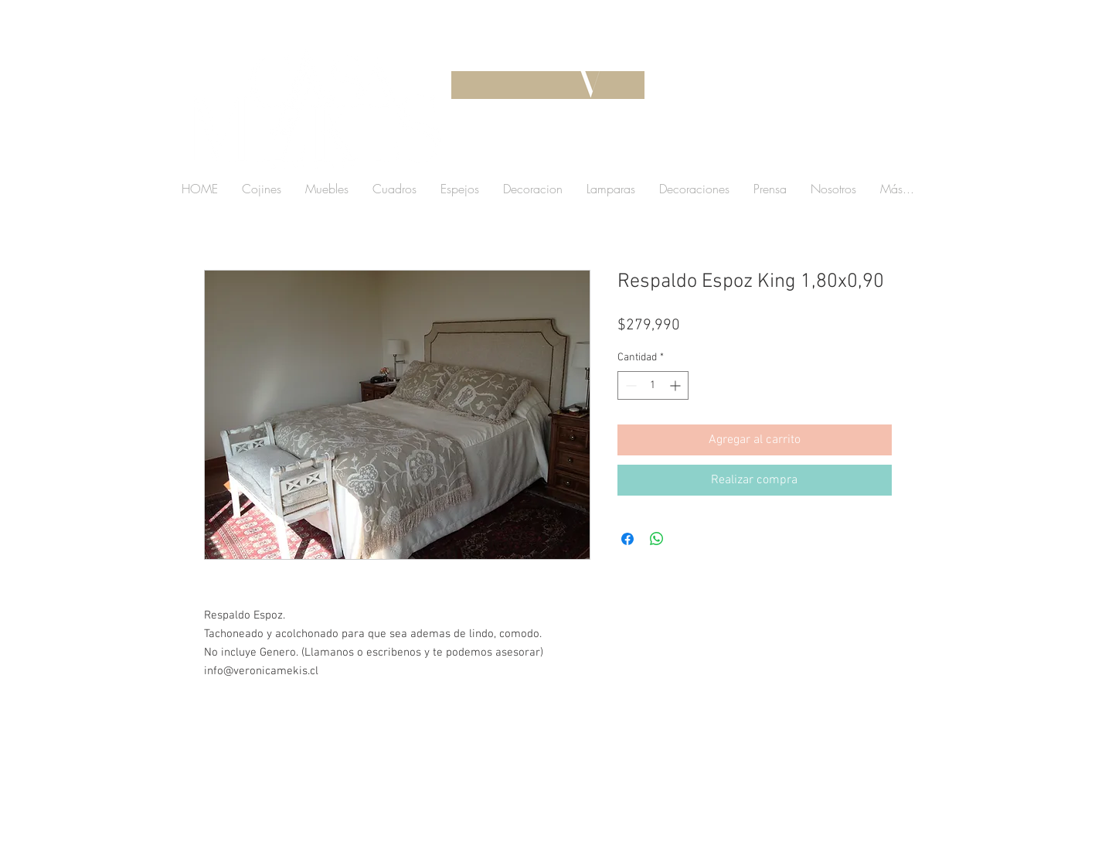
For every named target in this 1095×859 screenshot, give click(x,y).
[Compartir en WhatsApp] (657, 539)
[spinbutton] (653, 385)
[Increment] (676, 385)
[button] (798, 150)
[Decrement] (629, 385)
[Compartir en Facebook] (627, 539)
